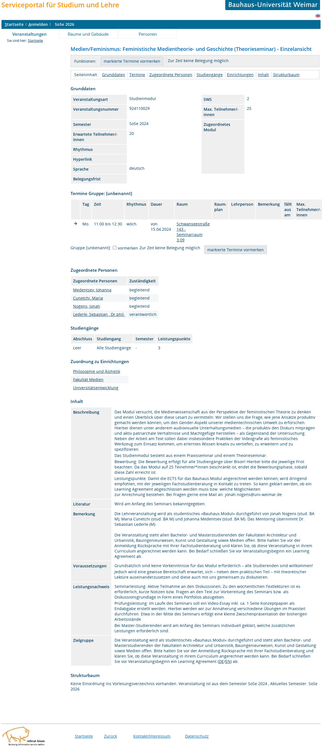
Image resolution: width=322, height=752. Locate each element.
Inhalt (263, 74)
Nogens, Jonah (86, 306)
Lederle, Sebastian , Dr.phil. (99, 314)
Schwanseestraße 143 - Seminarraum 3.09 (193, 232)
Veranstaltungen (29, 34)
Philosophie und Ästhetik (96, 371)
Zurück (110, 736)
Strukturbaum (286, 74)
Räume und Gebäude (88, 34)
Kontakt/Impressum (151, 736)
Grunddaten (113, 74)
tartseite (14, 24)
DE (221, 661)
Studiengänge (210, 74)
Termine (137, 74)
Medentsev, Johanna (92, 290)
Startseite (35, 40)
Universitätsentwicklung (95, 387)
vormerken (128, 248)
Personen (148, 34)
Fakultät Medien (88, 379)
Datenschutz (197, 736)
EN (228, 661)
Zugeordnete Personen (170, 74)
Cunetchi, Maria (88, 298)
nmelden (38, 24)
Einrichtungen (240, 74)
